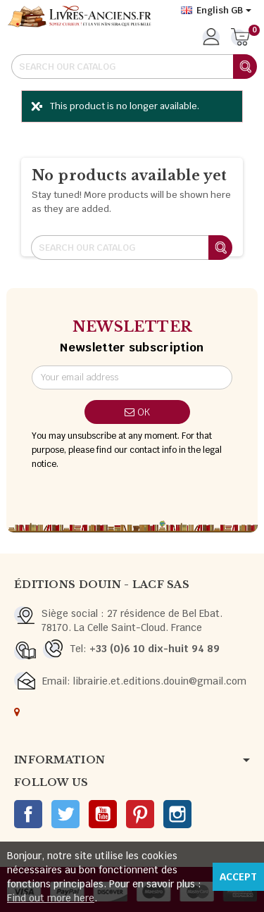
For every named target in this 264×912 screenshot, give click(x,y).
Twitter (65, 814)
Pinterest (140, 814)
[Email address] (132, 377)
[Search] (133, 66)
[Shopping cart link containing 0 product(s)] (240, 38)
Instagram (177, 814)
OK (137, 412)
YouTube (103, 814)
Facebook (28, 814)
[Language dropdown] (216, 10)
